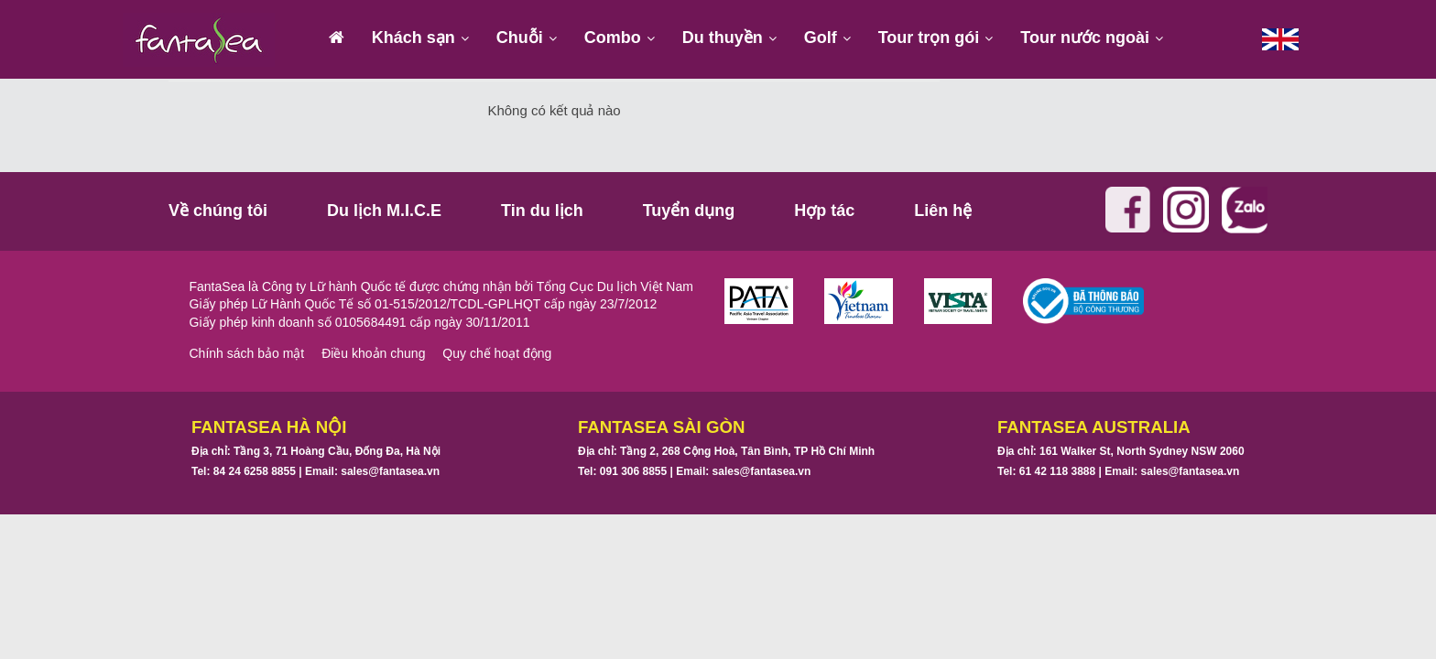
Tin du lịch (542, 210)
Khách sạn (413, 37)
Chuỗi (519, 37)
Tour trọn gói (929, 37)
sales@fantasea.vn (390, 471)
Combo (612, 37)
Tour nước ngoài (1084, 37)
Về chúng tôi (218, 210)
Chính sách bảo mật (247, 353)
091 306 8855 (633, 471)
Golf (820, 37)
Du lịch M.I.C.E (384, 210)
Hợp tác (824, 210)
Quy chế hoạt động (496, 353)
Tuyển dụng (689, 210)
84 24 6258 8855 (254, 471)
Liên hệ (943, 210)
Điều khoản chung (373, 353)
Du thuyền (722, 37)
